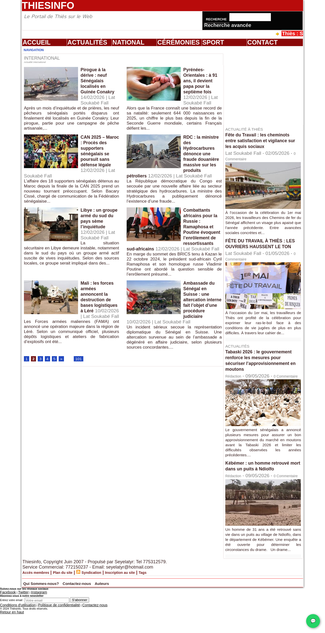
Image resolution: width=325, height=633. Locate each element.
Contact (262, 42)
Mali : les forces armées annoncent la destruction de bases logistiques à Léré (99, 323)
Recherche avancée (227, 25)
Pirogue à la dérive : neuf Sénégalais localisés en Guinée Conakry (96, 84)
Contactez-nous (109, 604)
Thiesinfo (48, 5)
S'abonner (79, 621)
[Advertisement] (265, 85)
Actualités (87, 42)
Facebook (6, 613)
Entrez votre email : (12, 620)
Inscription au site (144, 594)
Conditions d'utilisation (13, 625)
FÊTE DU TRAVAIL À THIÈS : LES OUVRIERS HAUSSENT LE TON (262, 246)
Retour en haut (9, 631)
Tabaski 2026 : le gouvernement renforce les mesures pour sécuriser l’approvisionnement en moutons (263, 366)
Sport (213, 42)
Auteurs (146, 604)
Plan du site (73, 594)
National (128, 42)
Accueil (37, 42)
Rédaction (236, 381)
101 (81, 383)
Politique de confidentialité (46, 625)
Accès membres (39, 594)
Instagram (31, 613)
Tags (172, 594)
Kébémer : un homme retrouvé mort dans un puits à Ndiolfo (261, 477)
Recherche (217, 19)
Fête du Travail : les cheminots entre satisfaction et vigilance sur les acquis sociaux (262, 140)
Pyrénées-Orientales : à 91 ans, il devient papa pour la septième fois (199, 84)
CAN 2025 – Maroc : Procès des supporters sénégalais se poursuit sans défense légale (99, 158)
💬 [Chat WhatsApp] (313, 621)
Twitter (18, 613)
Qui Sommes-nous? (53, 604)
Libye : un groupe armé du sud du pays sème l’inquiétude (100, 236)
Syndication (108, 594)
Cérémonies (178, 42)
